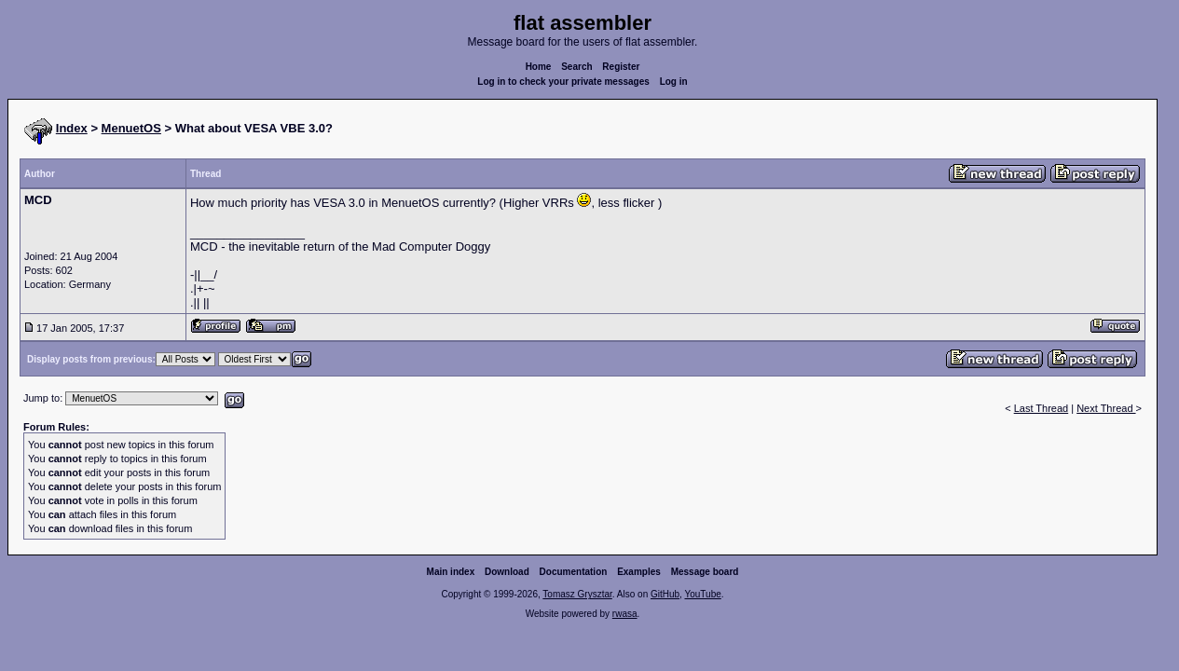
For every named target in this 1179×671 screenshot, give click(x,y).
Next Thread (1105, 408)
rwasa (624, 614)
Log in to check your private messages (563, 81)
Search (576, 67)
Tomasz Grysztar (576, 594)
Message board (705, 572)
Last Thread (1041, 408)
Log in (674, 81)
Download (507, 572)
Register (620, 67)
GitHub (665, 594)
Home (539, 67)
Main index (451, 572)
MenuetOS (131, 128)
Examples (639, 572)
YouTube (702, 594)
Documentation (574, 572)
